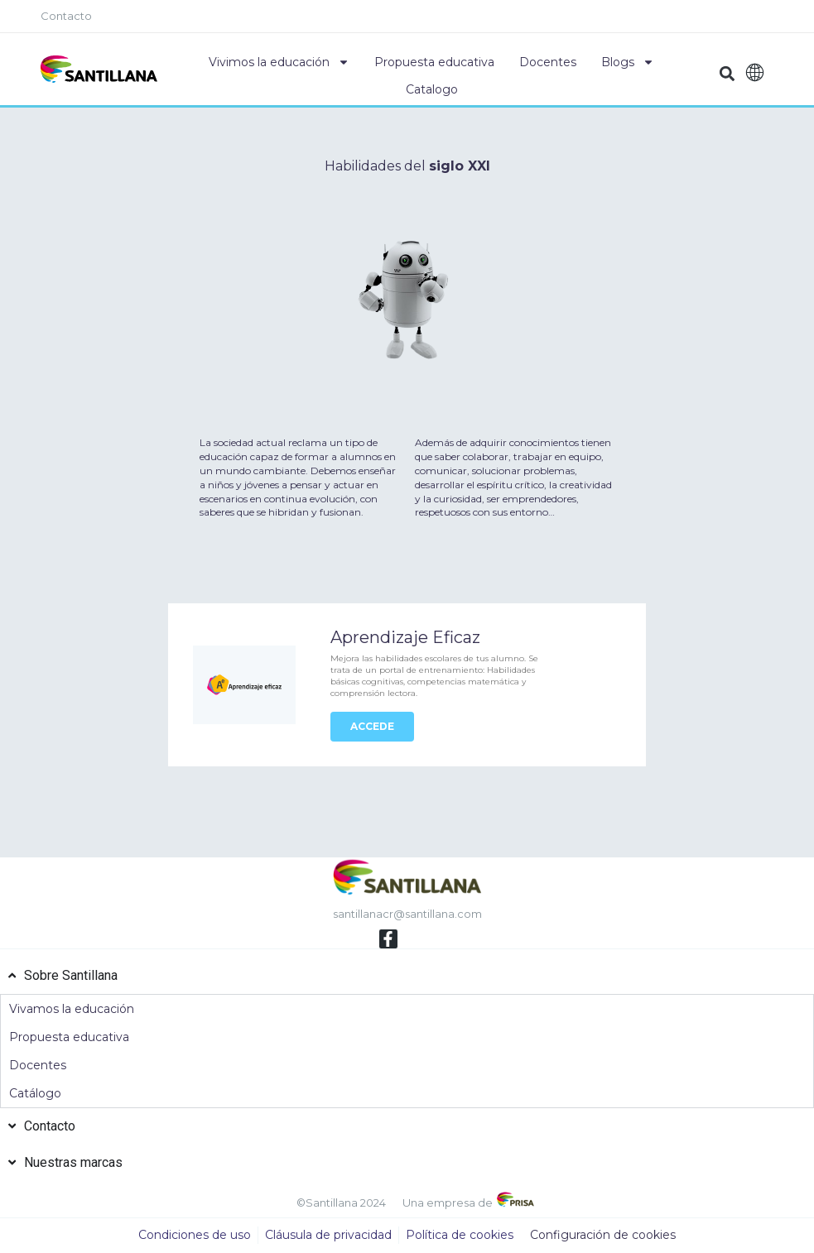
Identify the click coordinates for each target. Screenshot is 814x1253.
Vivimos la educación (279, 62)
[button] (727, 73)
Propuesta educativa (434, 62)
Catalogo (432, 89)
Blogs (627, 62)
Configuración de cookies (603, 1235)
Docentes (547, 62)
